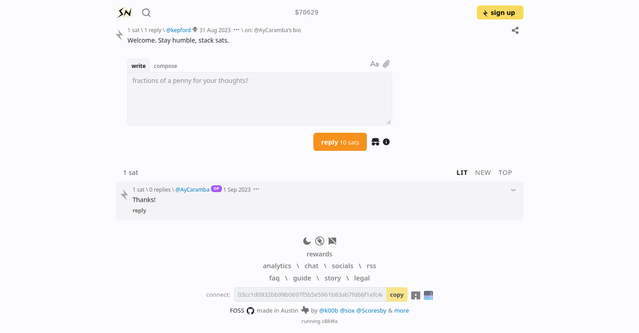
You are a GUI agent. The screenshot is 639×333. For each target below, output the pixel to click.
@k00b (328, 310)
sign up (498, 12)
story (333, 277)
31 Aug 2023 (215, 30)
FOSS (242, 310)
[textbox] (260, 98)
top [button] (506, 172)
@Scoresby (371, 310)
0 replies (160, 189)
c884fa (330, 321)
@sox (347, 310)
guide (302, 277)
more (401, 310)
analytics (277, 265)
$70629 (306, 13)
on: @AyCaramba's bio (273, 30)
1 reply (153, 30)
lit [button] (462, 172)
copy (397, 294)
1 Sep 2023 (237, 189)
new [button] (483, 172)
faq (274, 277)
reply (340, 141)
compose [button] (166, 65)
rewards (319, 253)
